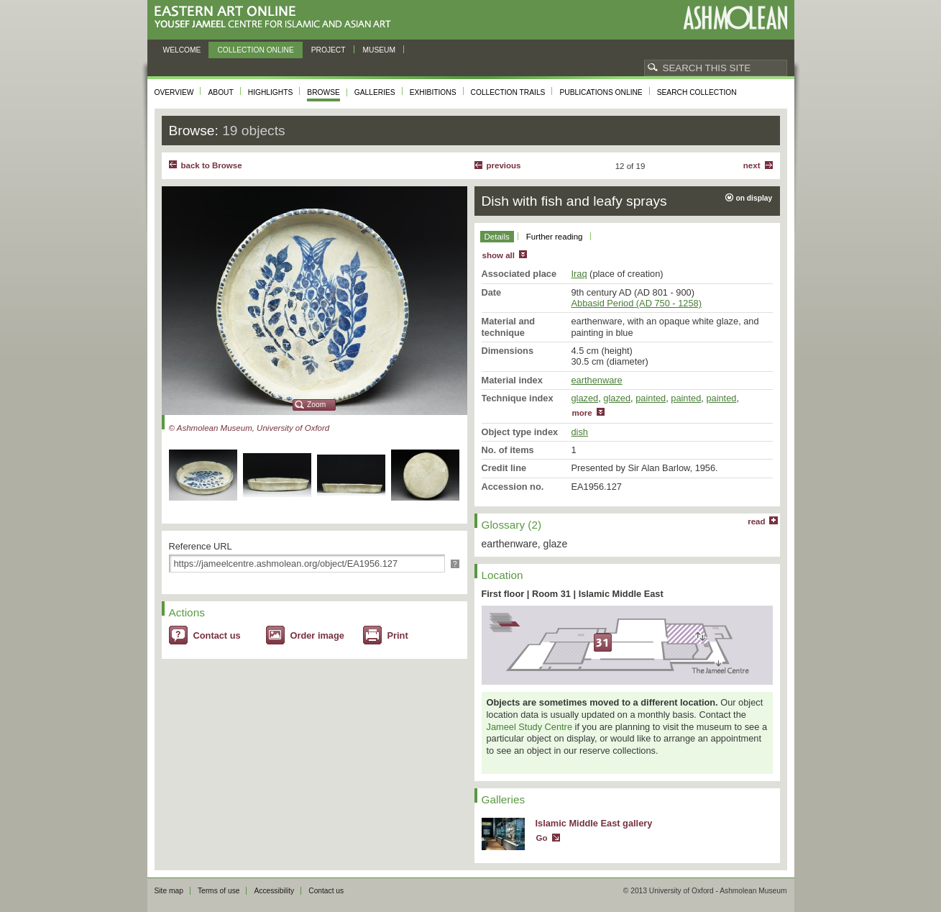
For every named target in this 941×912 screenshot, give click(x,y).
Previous (504, 165)
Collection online (255, 50)
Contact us (217, 635)
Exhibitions (433, 92)
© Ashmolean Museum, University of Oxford (249, 428)
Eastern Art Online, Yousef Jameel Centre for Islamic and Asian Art (276, 17)
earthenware (597, 380)
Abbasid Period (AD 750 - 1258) (637, 303)
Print (397, 635)
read (756, 521)
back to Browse (211, 165)
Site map (169, 891)
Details (497, 236)
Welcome (182, 50)
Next (752, 165)
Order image (317, 635)
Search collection (697, 92)
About (220, 92)
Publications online (600, 92)
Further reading (554, 236)
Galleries (374, 92)
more (582, 413)
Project (328, 50)
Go (542, 838)
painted (650, 398)
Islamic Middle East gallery (594, 823)
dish (580, 432)
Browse (323, 92)
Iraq (579, 273)
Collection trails (508, 92)
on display (754, 198)
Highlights (270, 92)
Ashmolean (735, 17)
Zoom (316, 405)
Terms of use (219, 891)
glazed (585, 398)
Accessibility (274, 891)
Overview (174, 92)
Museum (379, 50)
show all (498, 255)
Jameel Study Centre (530, 726)
